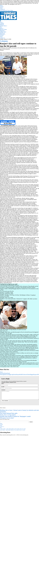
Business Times (3, 29)
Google (12, 374)
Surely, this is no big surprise (8, 415)
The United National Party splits (8, 413)
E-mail (2, 386)
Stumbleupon (16, 374)
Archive (2, 6)
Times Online (10, 10)
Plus (1, 27)
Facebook (2, 373)
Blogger (31, 374)
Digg (9, 374)
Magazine (2, 30)
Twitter (5, 373)
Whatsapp (2, 374)
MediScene (2, 33)
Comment (3, 389)
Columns (2, 23)
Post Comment (5, 400)
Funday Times (3, 31)
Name (2, 383)
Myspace (35, 374)
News (1, 22)
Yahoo (28, 374)
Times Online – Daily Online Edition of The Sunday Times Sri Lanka (13, 428)
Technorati (24, 374)
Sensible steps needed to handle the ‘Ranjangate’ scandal (15, 416)
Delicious (6, 374)
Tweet (1, 372)
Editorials (5, 10)
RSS (1, 427)
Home (1, 5)
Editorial (2, 24)
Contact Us (2, 9)
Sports (2, 28)
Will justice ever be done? (7, 418)
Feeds (1, 8)
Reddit (21, 374)
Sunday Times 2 (3, 25)
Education (2, 34)
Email (8, 373)
